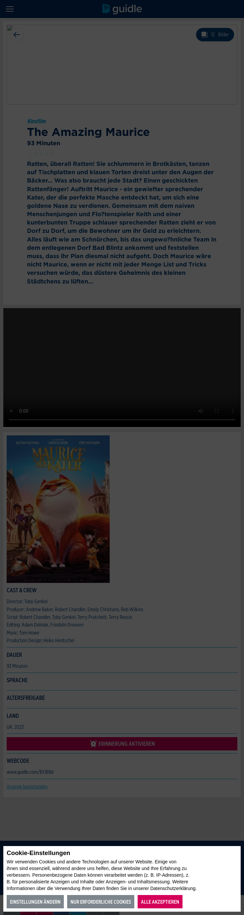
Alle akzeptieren (160, 902)
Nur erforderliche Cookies (100, 902)
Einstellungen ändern (35, 902)
